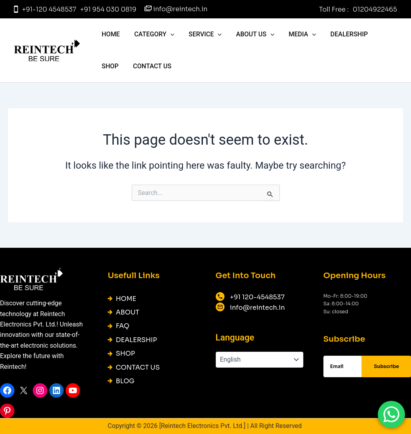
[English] (259, 360)
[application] (168, 34)
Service (201, 34)
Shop (380, 34)
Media (295, 34)
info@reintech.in (180, 9)
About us (250, 34)
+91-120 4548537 (49, 9)
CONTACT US (120, 66)
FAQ (122, 326)
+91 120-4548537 (257, 297)
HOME (110, 34)
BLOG (125, 381)
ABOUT (127, 312)
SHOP (125, 353)
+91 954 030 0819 (108, 9)
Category (152, 34)
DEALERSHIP (340, 34)
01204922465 (375, 9)
